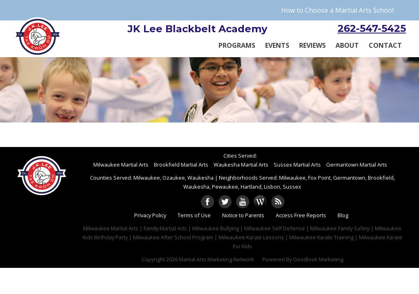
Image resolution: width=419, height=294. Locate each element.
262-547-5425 (372, 28)
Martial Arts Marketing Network (216, 259)
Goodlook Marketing (318, 259)
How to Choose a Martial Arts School (337, 10)
